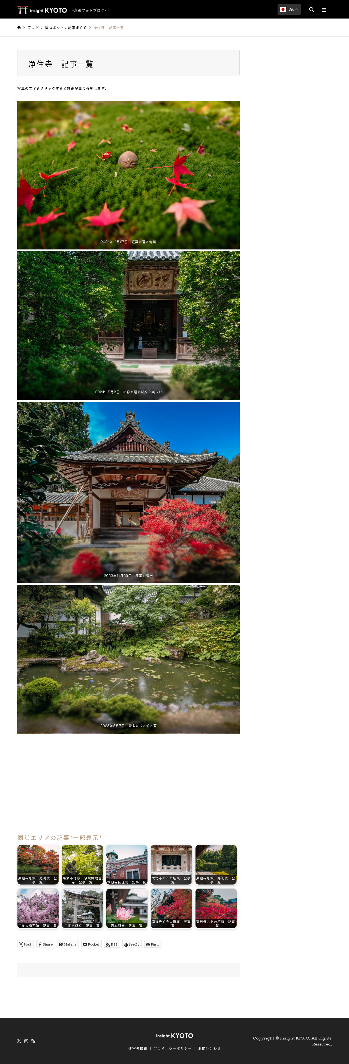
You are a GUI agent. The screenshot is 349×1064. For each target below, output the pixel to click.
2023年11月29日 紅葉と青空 (128, 575)
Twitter (19, 1041)
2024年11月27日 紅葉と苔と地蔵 (128, 241)
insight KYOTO (294, 1037)
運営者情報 (137, 1048)
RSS (33, 1041)
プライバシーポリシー (173, 1048)
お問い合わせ (209, 1048)
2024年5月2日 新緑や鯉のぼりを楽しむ (128, 391)
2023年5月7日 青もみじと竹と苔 (128, 725)
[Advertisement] (128, 781)
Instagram (26, 1041)
